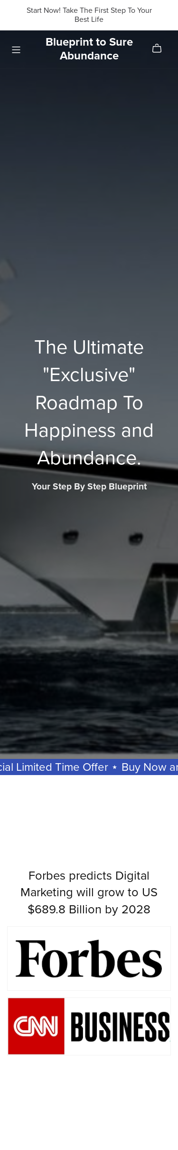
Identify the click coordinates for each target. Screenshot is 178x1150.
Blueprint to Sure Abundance (89, 49)
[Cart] (161, 48)
